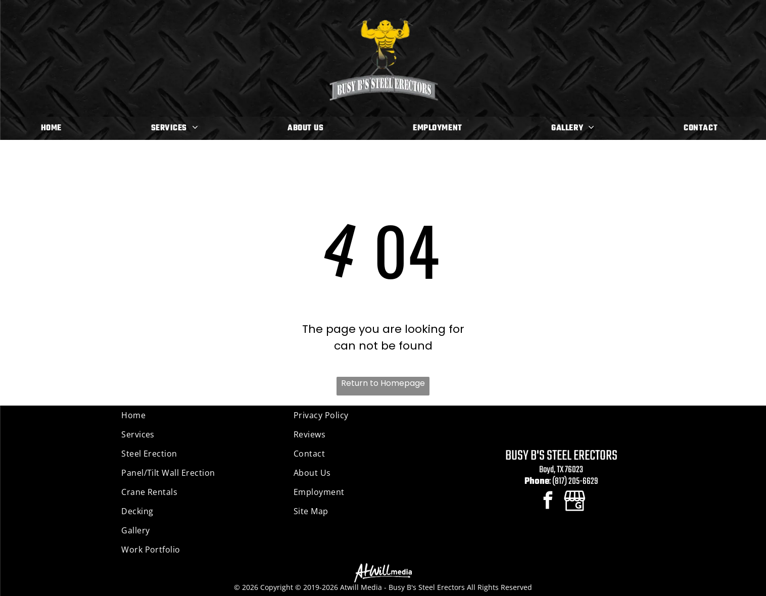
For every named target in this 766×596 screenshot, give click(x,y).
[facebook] (548, 501)
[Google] (574, 501)
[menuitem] (55, 128)
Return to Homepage (383, 383)
